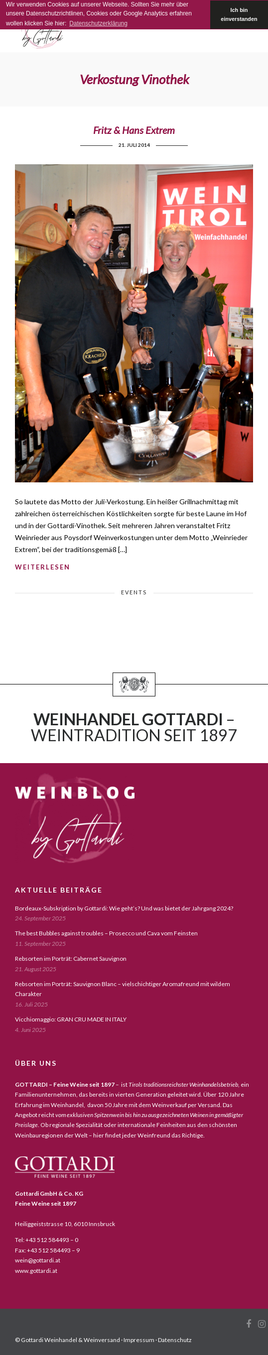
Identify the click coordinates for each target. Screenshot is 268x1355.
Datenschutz (175, 1340)
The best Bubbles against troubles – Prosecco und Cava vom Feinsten (106, 933)
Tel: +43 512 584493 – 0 (46, 1239)
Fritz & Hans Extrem (134, 130)
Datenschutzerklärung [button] (98, 23)
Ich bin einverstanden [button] (239, 14)
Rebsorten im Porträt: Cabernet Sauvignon (71, 958)
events (134, 592)
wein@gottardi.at (37, 1260)
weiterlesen (42, 567)
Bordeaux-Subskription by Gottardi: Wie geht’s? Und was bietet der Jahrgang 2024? (124, 908)
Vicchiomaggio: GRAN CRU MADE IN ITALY (71, 1019)
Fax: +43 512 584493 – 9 (47, 1250)
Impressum (139, 1340)
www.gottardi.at (36, 1270)
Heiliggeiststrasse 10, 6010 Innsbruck (65, 1224)
